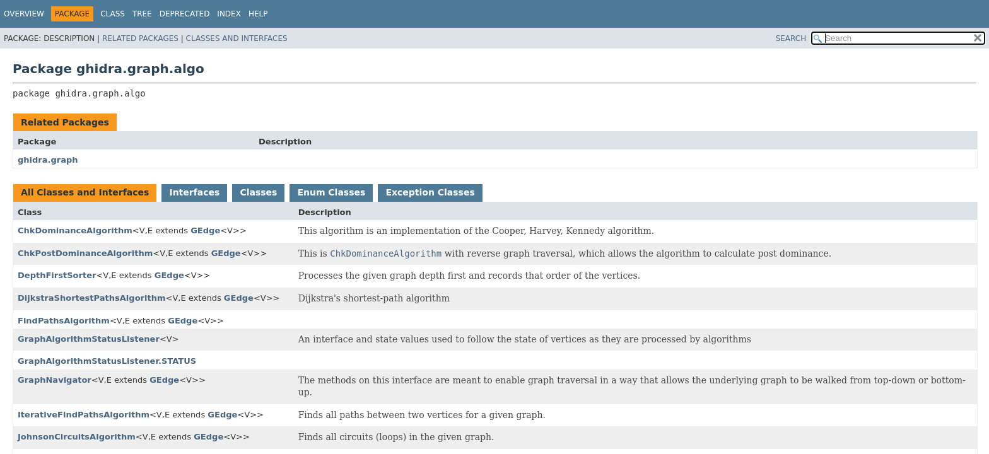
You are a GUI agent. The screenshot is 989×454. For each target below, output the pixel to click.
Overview (24, 13)
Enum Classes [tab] (331, 192)
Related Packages (140, 38)
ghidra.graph (48, 160)
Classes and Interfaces (237, 38)
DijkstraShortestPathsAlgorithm (92, 298)
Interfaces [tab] (194, 192)
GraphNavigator (54, 380)
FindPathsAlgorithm (64, 320)
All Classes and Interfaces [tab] (85, 192)
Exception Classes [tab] (429, 192)
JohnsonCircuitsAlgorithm (77, 436)
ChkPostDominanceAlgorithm (85, 253)
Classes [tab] (258, 192)
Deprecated (185, 13)
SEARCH (791, 38)
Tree (142, 13)
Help (258, 13)
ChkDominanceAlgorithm (75, 230)
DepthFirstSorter (57, 275)
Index (229, 13)
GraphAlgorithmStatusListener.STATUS (107, 361)
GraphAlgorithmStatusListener (89, 339)
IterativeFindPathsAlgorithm (83, 414)
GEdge (205, 230)
